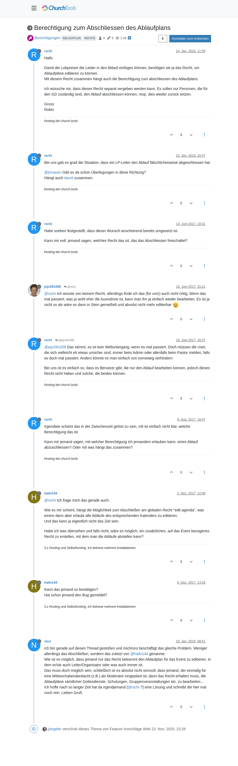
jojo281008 (52, 287)
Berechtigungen (47, 38)
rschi (48, 51)
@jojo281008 (64, 340)
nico (47, 641)
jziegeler (54, 729)
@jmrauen (53, 172)
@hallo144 (139, 654)
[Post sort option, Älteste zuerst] (162, 38)
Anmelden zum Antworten (190, 38)
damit (68, 178)
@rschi (70, 286)
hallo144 (50, 493)
